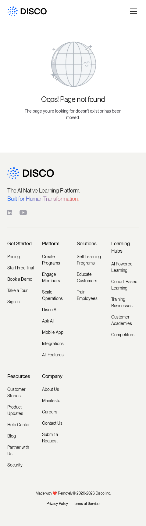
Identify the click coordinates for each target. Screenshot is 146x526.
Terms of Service (86, 504)
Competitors (122, 334)
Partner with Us (18, 450)
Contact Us (52, 423)
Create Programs (51, 259)
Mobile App (52, 332)
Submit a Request (50, 437)
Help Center (18, 424)
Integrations (53, 343)
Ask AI (48, 321)
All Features (53, 354)
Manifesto (51, 400)
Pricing (13, 256)
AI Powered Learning (122, 267)
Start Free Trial (20, 267)
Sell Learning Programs (89, 259)
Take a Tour (17, 290)
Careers (49, 411)
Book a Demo (19, 279)
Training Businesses (122, 302)
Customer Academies (121, 320)
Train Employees (87, 295)
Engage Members (51, 277)
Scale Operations (52, 295)
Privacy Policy (57, 504)
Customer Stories (16, 392)
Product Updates (15, 410)
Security (15, 465)
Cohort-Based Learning (124, 284)
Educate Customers (87, 277)
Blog (11, 436)
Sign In (13, 301)
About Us (50, 389)
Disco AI (49, 309)
